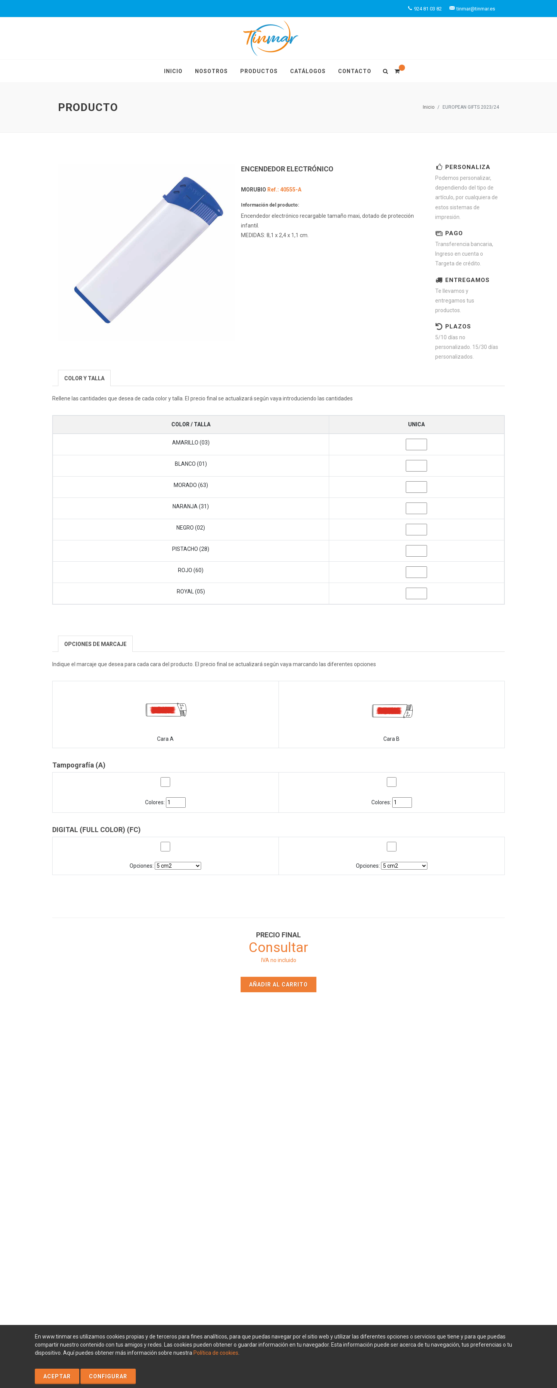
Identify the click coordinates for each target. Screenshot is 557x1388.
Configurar (108, 1376)
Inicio (428, 107)
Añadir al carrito (278, 984)
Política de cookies (215, 1353)
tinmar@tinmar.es (454, 1161)
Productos (337, 1116)
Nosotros (223, 1128)
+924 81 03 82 (453, 1153)
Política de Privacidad (167, 1274)
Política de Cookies (81, 1274)
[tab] (84, 378)
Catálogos (337, 1128)
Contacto (223, 1139)
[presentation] (84, 378)
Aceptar (57, 1376)
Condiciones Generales (126, 1282)
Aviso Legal (123, 1274)
